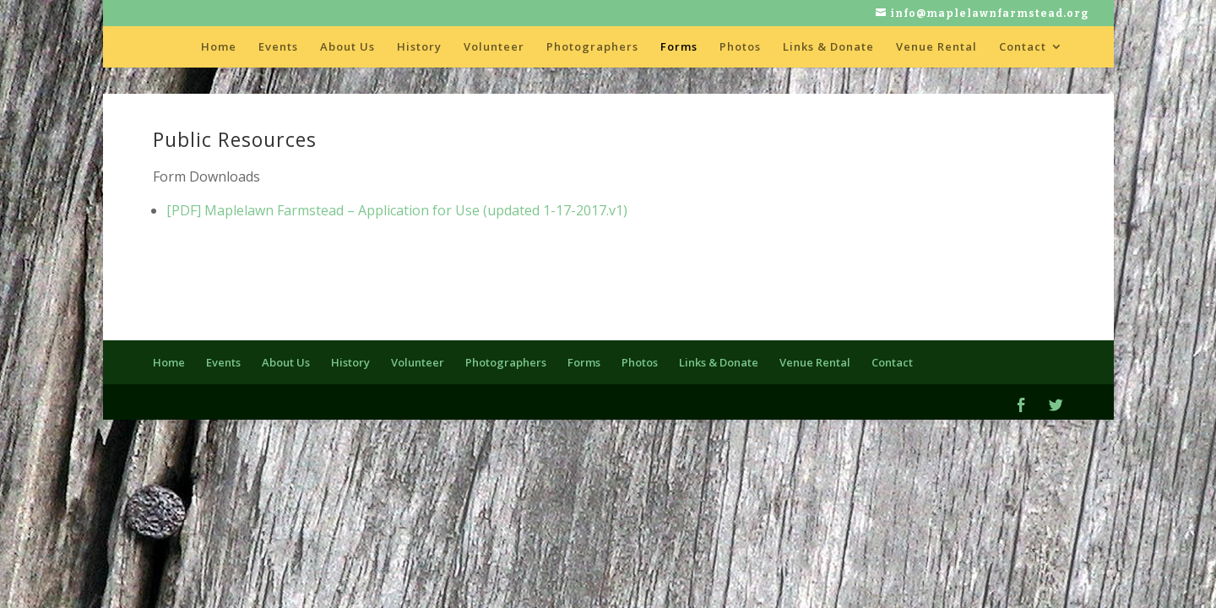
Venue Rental (936, 47)
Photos (740, 47)
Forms (679, 47)
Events (278, 47)
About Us (347, 47)
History (419, 47)
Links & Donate (828, 47)
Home (218, 47)
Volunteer (494, 47)
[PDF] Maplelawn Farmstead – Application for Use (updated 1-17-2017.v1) (396, 210)
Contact (1022, 47)
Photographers (592, 47)
